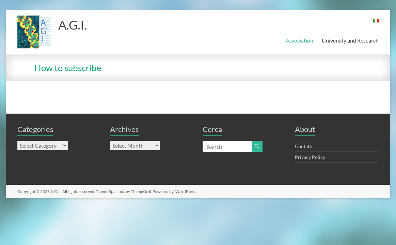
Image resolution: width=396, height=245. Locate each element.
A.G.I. (72, 24)
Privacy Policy (310, 157)
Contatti (304, 146)
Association (299, 40)
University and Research (350, 40)
